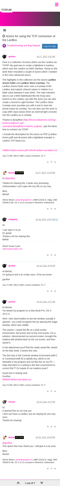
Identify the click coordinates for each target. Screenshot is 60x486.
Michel (11, 170)
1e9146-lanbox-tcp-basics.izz (42, 147)
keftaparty (13, 216)
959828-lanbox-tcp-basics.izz (16, 376)
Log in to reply (50, 43)
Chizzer (11, 399)
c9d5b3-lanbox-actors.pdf (15, 147)
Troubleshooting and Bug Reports (23, 42)
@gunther (10, 175)
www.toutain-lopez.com (12, 246)
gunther (12, 53)
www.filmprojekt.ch (24, 197)
